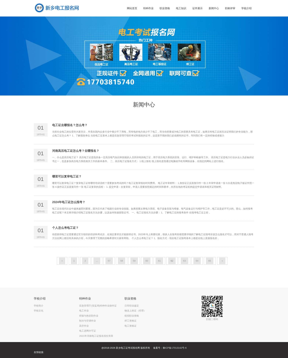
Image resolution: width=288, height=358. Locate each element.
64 (197, 260)
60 (146, 260)
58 (121, 260)
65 (209, 260)
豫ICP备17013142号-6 (175, 347)
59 (134, 260)
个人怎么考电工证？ (65, 227)
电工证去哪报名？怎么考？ (69, 125)
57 (109, 260)
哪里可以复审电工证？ (67, 176)
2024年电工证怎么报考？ (68, 202)
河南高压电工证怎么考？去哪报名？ (75, 150)
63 (184, 260)
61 (159, 260)
